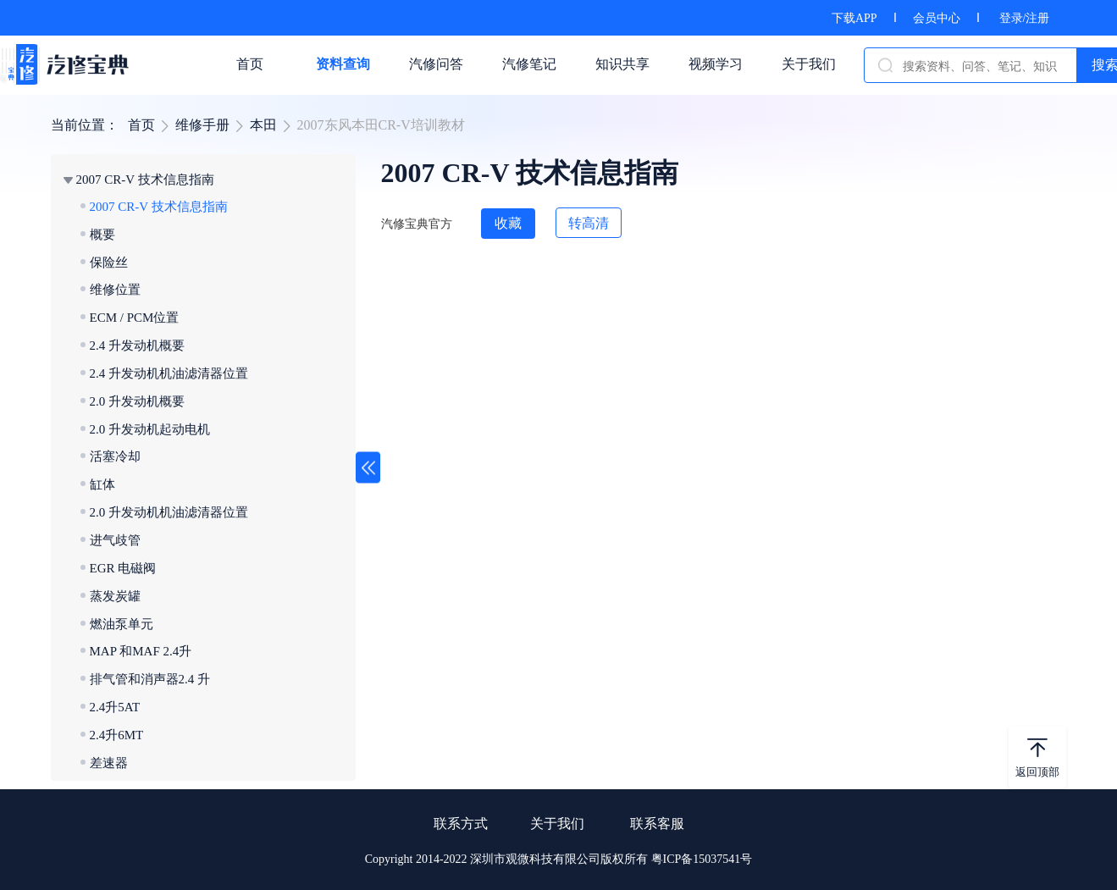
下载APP (854, 18)
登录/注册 (1024, 18)
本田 (263, 125)
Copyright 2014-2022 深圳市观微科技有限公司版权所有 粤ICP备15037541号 (559, 859)
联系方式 (461, 823)
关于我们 (557, 823)
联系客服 (657, 823)
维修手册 (202, 125)
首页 (141, 125)
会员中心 (936, 18)
